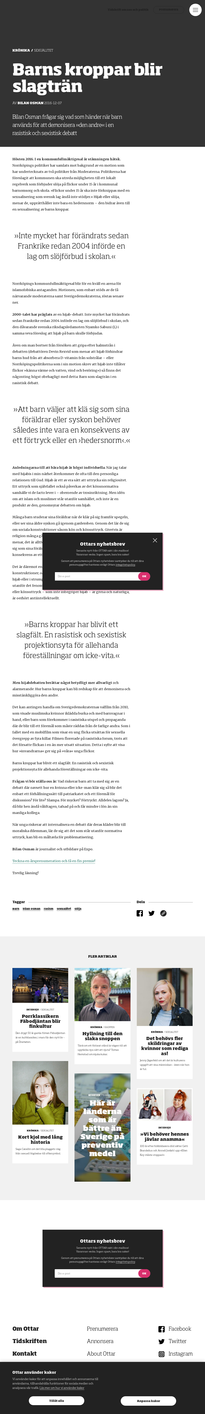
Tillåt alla (56, 1401)
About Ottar (101, 1354)
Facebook (180, 1329)
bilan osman (31, 909)
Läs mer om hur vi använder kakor (62, 1388)
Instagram (181, 1354)
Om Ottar (25, 1329)
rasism (48, 909)
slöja (77, 909)
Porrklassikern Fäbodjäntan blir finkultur (40, 1021)
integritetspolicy (125, 1262)
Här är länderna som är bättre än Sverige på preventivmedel (102, 1129)
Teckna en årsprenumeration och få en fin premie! (53, 861)
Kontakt (24, 1354)
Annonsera (100, 1341)
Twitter (178, 1341)
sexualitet (64, 909)
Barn (15, 909)
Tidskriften (29, 1341)
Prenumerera (159, 13)
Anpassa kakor (148, 1401)
